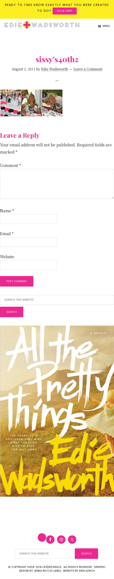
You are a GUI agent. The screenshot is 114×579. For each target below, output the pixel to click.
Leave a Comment (87, 69)
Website (7, 256)
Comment (10, 165)
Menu (106, 26)
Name (7, 210)
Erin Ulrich (87, 570)
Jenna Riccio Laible (47, 570)
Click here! (65, 11)
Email (7, 233)
